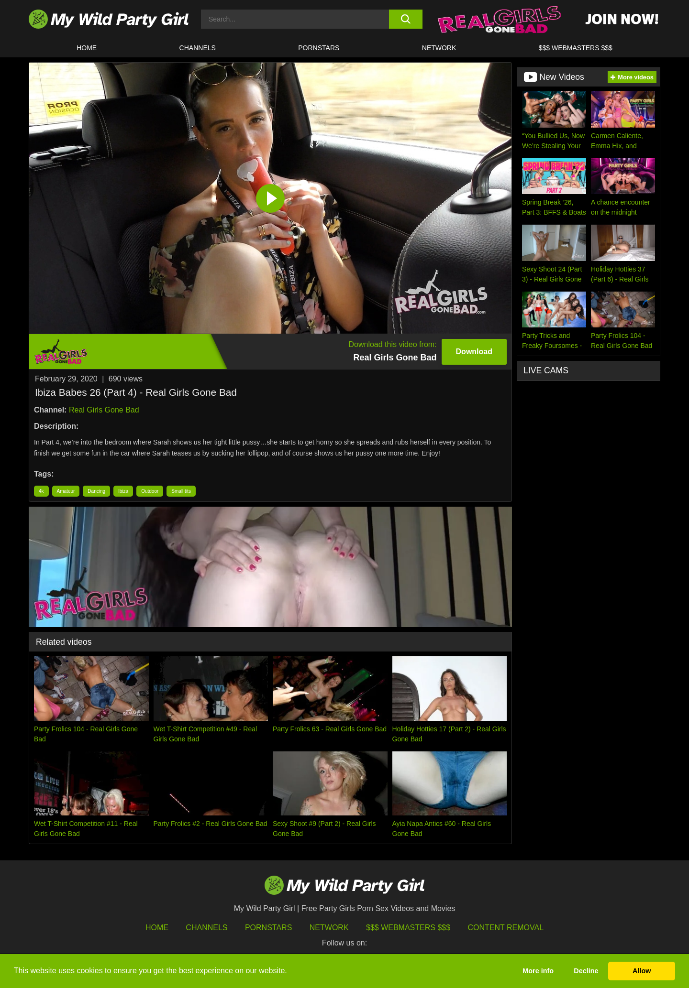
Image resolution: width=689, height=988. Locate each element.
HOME (87, 48)
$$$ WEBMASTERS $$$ (575, 48)
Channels (206, 927)
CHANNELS (197, 48)
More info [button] (538, 971)
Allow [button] (642, 971)
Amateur (66, 491)
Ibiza (123, 491)
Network (439, 48)
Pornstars (318, 48)
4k (41, 491)
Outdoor (149, 491)
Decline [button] (586, 971)
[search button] (405, 19)
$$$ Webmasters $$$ (408, 927)
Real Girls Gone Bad (104, 410)
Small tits (181, 491)
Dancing (96, 491)
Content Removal (506, 927)
